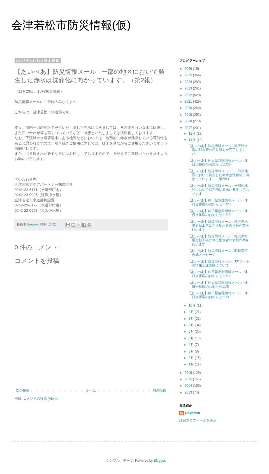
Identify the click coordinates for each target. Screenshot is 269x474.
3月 (192, 351)
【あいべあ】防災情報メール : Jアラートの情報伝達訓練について (218, 263)
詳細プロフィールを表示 (197, 420)
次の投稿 (22, 390)
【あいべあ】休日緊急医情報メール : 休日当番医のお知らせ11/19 (218, 213)
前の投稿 (159, 390)
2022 (189, 95)
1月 (192, 364)
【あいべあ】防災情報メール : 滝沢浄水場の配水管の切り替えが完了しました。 (218, 150)
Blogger (159, 461)
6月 (192, 331)
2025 (189, 75)
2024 (189, 82)
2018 (189, 121)
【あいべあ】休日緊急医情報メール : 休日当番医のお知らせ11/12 (218, 274)
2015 (189, 379)
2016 (189, 373)
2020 (189, 108)
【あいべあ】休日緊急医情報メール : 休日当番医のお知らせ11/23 (218, 202)
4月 (192, 345)
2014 (189, 386)
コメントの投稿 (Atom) (40, 399)
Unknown (192, 413)
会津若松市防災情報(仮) (71, 25)
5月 (192, 338)
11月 (193, 140)
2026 (189, 69)
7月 (192, 325)
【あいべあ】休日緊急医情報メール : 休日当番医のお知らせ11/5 (218, 284)
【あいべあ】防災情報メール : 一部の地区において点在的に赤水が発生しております (218, 190)
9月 (192, 312)
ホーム (91, 390)
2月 (192, 358)
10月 (193, 305)
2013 (189, 392)
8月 (192, 319)
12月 (193, 133)
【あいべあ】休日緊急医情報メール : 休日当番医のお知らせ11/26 (218, 162)
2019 (189, 115)
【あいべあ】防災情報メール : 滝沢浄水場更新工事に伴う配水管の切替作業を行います (218, 226)
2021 (189, 101)
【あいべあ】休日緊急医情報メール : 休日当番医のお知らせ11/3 (218, 295)
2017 (189, 128)
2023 (189, 88)
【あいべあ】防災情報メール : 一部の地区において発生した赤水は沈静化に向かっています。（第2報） (218, 175)
